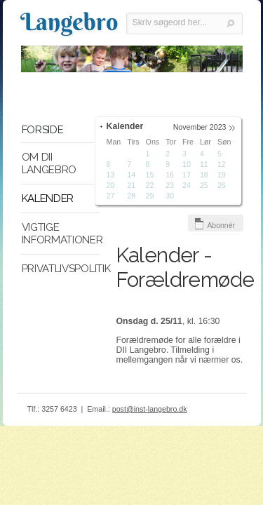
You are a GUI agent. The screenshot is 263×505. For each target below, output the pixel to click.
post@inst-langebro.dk (149, 409)
